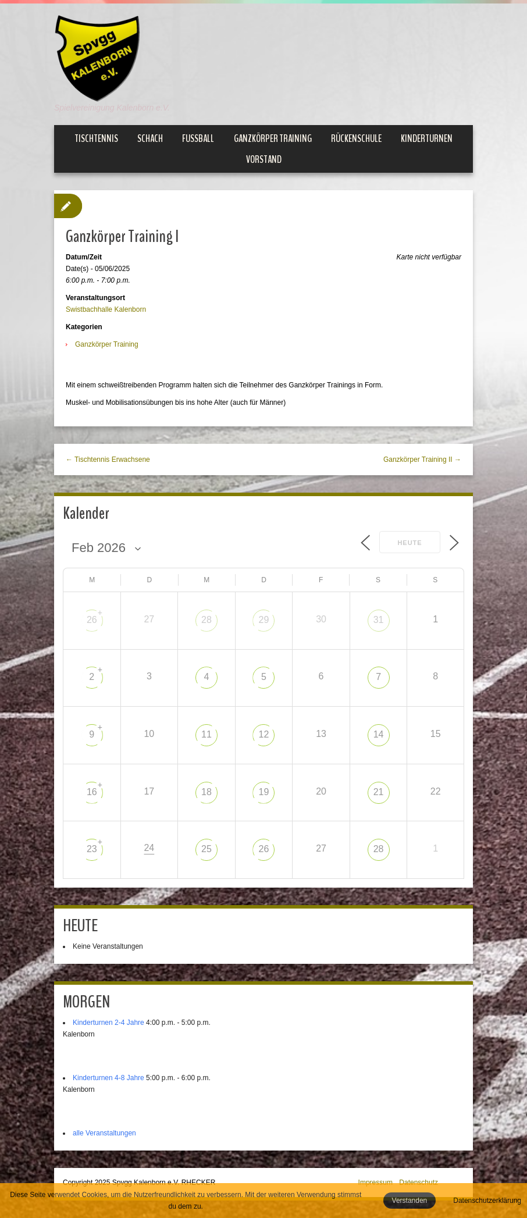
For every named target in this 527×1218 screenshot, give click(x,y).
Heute (409, 542)
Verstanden (410, 1200)
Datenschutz (418, 1182)
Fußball (198, 138)
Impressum (375, 1182)
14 (378, 734)
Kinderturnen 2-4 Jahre (108, 1022)
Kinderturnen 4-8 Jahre (108, 1078)
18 (206, 792)
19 (264, 792)
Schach (150, 138)
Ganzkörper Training (273, 138)
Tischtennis (96, 138)
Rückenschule (356, 138)
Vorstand (264, 159)
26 (92, 620)
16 (92, 792)
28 (206, 620)
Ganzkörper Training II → (422, 459)
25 (206, 849)
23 (92, 849)
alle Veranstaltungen (104, 1133)
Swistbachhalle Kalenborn (106, 309)
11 (206, 734)
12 (264, 734)
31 (378, 620)
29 (264, 620)
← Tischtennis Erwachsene (108, 459)
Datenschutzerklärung (487, 1200)
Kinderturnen (427, 138)
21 (378, 792)
